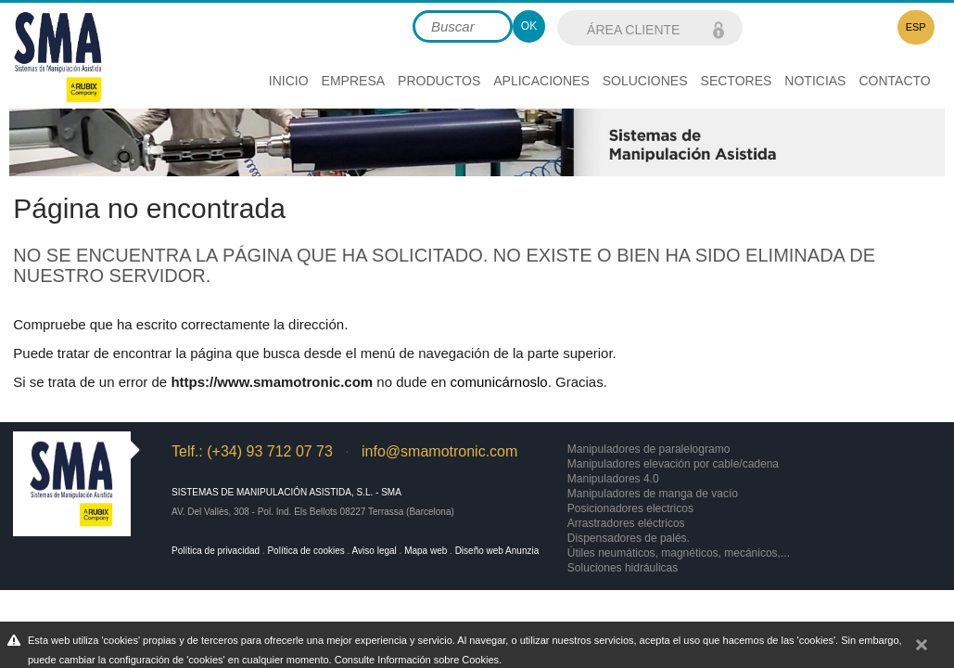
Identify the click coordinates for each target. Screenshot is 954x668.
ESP (916, 26)
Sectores (736, 80)
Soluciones (645, 80)
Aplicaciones (541, 80)
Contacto (894, 80)
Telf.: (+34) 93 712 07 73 (252, 451)
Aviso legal (374, 551)
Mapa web (425, 551)
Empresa (353, 80)
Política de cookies (305, 551)
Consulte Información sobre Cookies (417, 659)
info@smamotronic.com (439, 451)
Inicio (289, 80)
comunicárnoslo (499, 382)
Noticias (815, 80)
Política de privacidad (216, 551)
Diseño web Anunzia (497, 551)
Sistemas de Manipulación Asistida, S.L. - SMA (286, 492)
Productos (439, 80)
